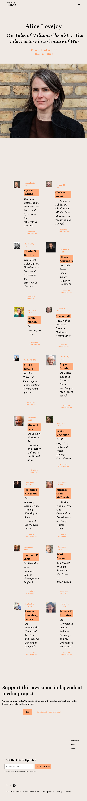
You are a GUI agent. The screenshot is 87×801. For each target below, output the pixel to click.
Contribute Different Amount (49, 712)
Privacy (59, 792)
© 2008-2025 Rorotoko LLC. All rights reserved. (22, 792)
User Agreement (48, 792)
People (73, 749)
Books (73, 744)
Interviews (75, 740)
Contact (68, 792)
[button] (79, 4)
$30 (27, 712)
